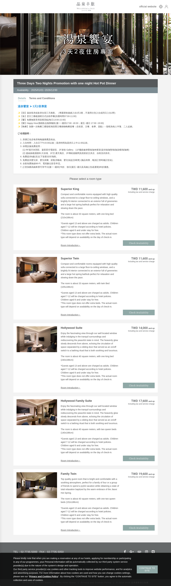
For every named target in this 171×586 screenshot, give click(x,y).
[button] (19, 200)
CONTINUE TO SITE (147, 569)
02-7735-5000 (29, 552)
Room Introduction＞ (70, 245)
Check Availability (138, 243)
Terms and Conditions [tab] (42, 98)
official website (148, 6)
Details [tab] (22, 98)
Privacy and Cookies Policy (43, 576)
